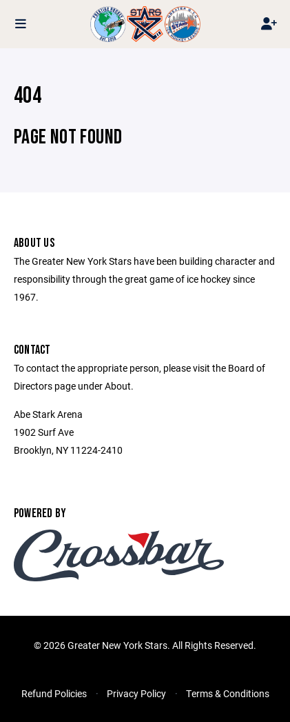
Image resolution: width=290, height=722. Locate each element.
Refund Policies (54, 693)
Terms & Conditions (227, 693)
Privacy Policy (136, 693)
